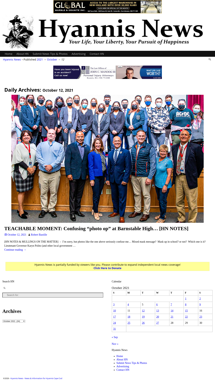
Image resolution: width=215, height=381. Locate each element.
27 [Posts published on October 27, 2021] (157, 322)
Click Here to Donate (107, 268)
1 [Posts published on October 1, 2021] (185, 298)
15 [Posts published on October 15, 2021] (186, 310)
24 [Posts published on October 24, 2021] (114, 322)
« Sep (115, 337)
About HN (22, 54)
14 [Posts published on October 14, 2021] (172, 310)
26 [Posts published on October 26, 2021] (143, 322)
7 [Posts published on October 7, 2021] (171, 304)
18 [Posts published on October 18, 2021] (129, 316)
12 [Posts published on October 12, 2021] (143, 310)
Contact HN (97, 54)
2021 (40, 59)
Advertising (79, 54)
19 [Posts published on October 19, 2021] (143, 316)
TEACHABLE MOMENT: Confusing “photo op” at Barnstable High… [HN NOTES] (96, 228)
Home (8, 54)
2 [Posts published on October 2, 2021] (200, 298)
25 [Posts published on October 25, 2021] (129, 322)
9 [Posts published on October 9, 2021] (200, 304)
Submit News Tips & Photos (50, 54)
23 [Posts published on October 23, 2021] (200, 316)
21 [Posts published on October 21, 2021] (172, 316)
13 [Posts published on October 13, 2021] (157, 310)
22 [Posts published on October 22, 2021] (186, 316)
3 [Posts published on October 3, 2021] (114, 304)
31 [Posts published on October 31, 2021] (114, 328)
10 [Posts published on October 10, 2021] (114, 310)
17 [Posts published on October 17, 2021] (114, 316)
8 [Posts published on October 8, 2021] (185, 304)
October (52, 59)
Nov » (115, 343)
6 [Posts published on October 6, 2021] (157, 304)
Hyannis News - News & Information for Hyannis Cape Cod (36, 378)
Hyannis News (12, 59)
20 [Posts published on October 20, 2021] (157, 316)
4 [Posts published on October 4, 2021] (128, 304)
